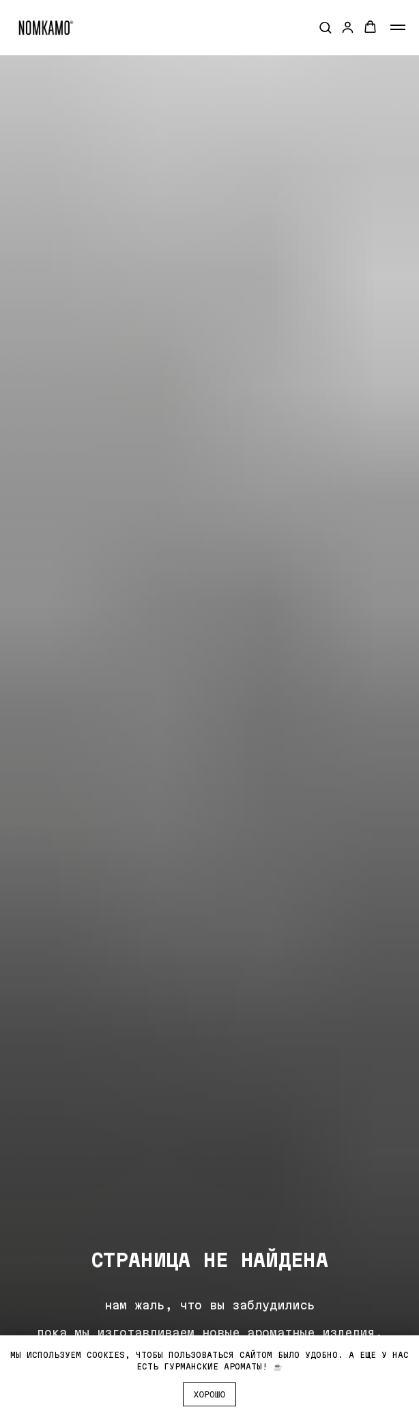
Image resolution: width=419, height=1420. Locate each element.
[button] (325, 26)
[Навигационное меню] (397, 27)
